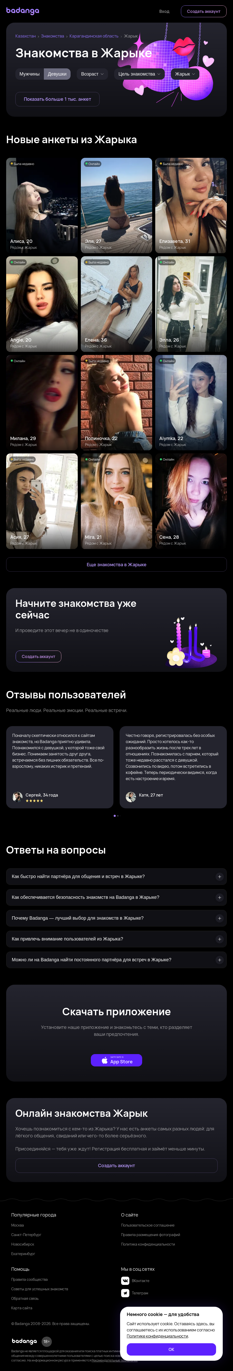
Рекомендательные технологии (115, 1360)
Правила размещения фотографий (150, 1234)
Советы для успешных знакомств (39, 1288)
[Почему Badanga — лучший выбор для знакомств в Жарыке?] (116, 918)
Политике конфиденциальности (157, 1336)
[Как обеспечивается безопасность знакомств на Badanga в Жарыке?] (116, 897)
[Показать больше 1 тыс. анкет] (57, 99)
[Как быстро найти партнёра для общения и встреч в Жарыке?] (116, 876)
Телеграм (134, 1293)
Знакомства (52, 36)
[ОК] (171, 1349)
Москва (17, 1225)
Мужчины (30, 74)
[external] (116, 1060)
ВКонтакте (135, 1281)
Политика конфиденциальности (148, 1244)
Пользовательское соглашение (147, 1225)
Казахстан (25, 36)
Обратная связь (24, 1298)
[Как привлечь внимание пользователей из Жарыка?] (116, 939)
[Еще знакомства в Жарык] (116, 564)
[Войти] (164, 11)
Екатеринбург (23, 1253)
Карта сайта (21, 1307)
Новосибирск (22, 1244)
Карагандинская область (94, 36)
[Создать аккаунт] (204, 11)
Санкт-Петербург (26, 1234)
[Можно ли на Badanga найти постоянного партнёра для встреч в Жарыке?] (116, 960)
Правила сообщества (29, 1279)
